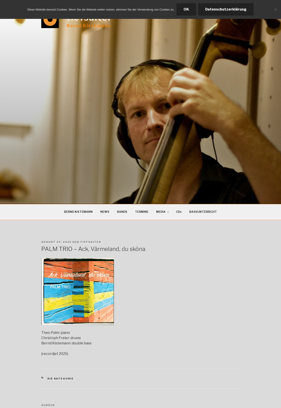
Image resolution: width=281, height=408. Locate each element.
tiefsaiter (90, 241)
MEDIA (162, 211)
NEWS (104, 211)
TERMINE (141, 211)
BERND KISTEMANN (78, 211)
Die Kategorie (60, 378)
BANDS (122, 211)
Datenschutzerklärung (226, 9)
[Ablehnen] (275, 9)
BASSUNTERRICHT (203, 211)
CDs (179, 211)
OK (186, 9)
